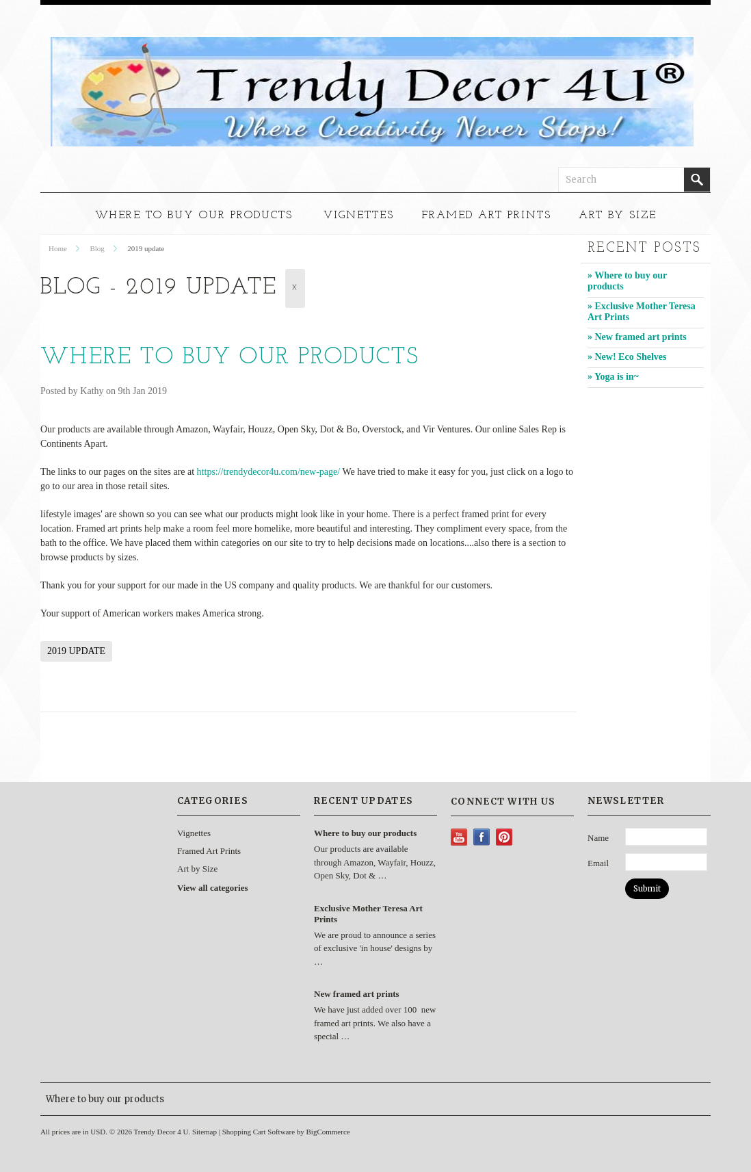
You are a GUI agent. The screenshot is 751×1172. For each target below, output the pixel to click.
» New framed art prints (637, 337)
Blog (97, 248)
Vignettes (359, 215)
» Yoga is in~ (613, 377)
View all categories (212, 888)
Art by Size (618, 215)
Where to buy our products (229, 357)
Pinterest (504, 837)
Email (598, 863)
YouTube (459, 837)
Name (598, 838)
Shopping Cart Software (258, 1132)
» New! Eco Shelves (627, 357)
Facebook (481, 837)
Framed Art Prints (486, 215)
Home (58, 248)
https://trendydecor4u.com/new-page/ (269, 472)
